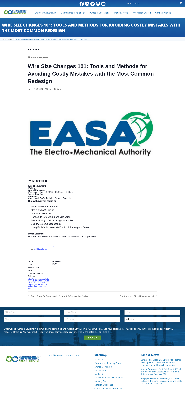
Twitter (92, 4)
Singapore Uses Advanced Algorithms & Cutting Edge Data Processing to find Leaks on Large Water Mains (161, 381)
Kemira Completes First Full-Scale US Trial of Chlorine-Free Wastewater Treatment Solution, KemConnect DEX (161, 372)
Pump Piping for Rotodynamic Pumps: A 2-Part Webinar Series (59, 296)
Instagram (98, 4)
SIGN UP (92, 337)
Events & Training (103, 366)
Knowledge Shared (142, 12)
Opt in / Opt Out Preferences (108, 388)
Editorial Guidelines (103, 384)
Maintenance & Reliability (73, 12)
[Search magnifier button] (181, 3)
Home (4, 39)
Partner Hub (100, 370)
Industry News (121, 12)
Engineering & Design (45, 12)
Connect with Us (163, 12)
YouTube (103, 4)
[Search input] (153, 3)
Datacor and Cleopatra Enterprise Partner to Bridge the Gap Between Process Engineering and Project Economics (161, 362)
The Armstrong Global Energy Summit (137, 296)
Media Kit (98, 374)
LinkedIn (87, 4)
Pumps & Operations (99, 12)
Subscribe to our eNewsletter (108, 377)
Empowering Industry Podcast (108, 363)
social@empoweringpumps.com (63, 355)
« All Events (33, 49)
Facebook (82, 4)
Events (10, 39)
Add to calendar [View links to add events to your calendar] (41, 249)
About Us (98, 359)
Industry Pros (101, 381)
